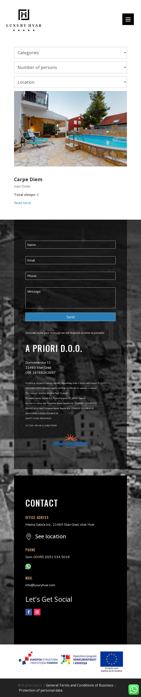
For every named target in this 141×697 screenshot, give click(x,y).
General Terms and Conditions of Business (79, 685)
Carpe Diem (28, 179)
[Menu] (128, 19)
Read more (22, 203)
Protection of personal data (40, 690)
